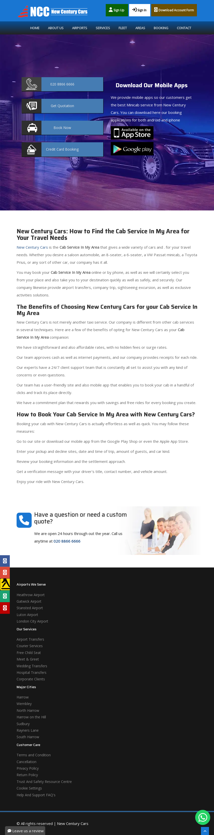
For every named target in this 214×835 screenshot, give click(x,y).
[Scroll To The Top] (205, 831)
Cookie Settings (29, 788)
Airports (79, 28)
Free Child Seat (29, 652)
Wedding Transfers (32, 666)
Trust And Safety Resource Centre (44, 781)
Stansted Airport (30, 607)
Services (103, 28)
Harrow (23, 697)
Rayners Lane (28, 730)
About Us (56, 28)
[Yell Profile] (5, 585)
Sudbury (23, 723)
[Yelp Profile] (5, 608)
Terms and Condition (34, 755)
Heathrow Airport (31, 594)
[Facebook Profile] (5, 561)
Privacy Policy (28, 768)
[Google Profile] (5, 572)
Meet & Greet (28, 659)
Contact (184, 28)
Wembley (24, 703)
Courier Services (30, 645)
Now (62, 127)
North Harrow (28, 710)
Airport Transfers (30, 639)
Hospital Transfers (31, 672)
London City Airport (32, 621)
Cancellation (26, 761)
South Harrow (28, 736)
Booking (161, 28)
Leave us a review (26, 830)
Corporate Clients (31, 679)
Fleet (123, 28)
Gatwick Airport (29, 601)
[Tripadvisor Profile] (5, 596)
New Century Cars (32, 247)
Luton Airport (27, 614)
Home (34, 28)
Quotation (62, 105)
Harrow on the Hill (31, 717)
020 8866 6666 (67, 541)
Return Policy (27, 774)
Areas (140, 28)
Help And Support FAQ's (36, 795)
